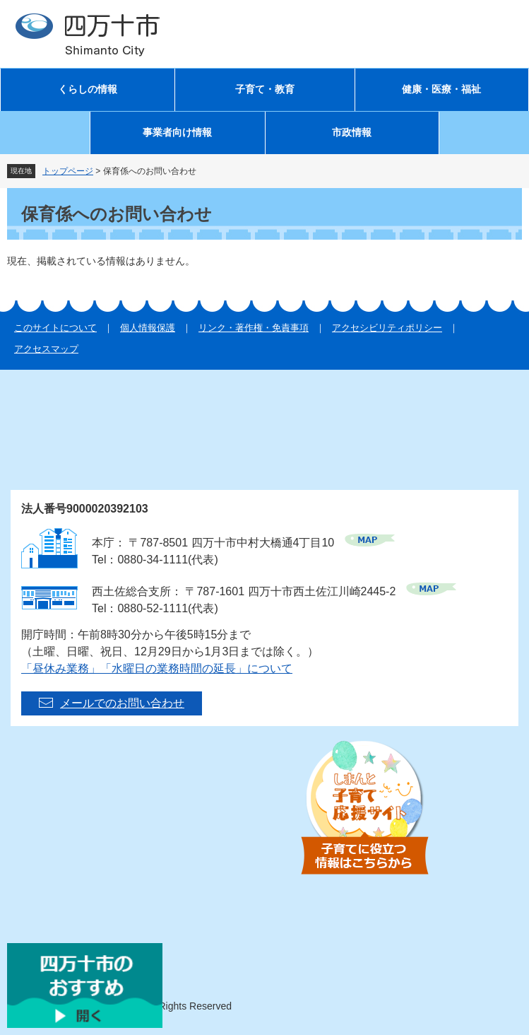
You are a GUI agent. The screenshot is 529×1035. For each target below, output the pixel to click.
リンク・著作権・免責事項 (253, 327)
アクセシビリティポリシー (387, 327)
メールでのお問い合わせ (122, 703)
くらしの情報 (87, 89)
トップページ (67, 171)
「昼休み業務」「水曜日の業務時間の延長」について (156, 668)
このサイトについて (55, 327)
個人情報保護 (147, 327)
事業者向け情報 (177, 132)
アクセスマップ (46, 349)
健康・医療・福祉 (441, 89)
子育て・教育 (265, 89)
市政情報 (352, 132)
